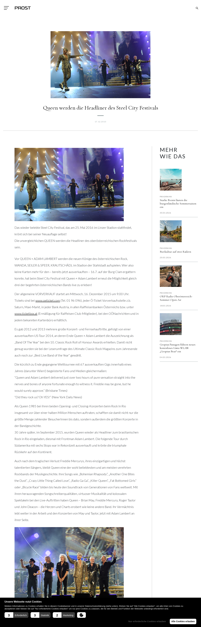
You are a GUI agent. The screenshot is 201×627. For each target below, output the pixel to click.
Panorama (166, 196)
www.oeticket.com (47, 300)
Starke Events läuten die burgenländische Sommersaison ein (178, 203)
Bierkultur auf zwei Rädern (175, 251)
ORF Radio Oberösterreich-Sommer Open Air (176, 298)
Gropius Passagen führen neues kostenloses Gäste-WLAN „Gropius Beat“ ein (177, 348)
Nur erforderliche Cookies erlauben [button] (146, 621)
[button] (16, 615)
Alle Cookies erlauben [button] (182, 621)
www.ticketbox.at (26, 313)
